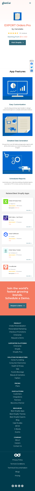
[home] (6, 3)
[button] (30, 3)
